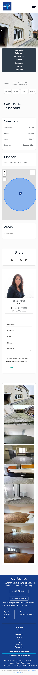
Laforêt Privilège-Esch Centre (12, 603)
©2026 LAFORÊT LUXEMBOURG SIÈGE (19, 660)
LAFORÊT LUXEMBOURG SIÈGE (17, 583)
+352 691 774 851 (20, 308)
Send (11, 367)
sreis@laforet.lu (20, 311)
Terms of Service (17, 672)
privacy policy (11, 361)
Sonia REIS (19, 301)
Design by (30, 666)
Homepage (7, 83)
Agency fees (25, 663)
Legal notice (14, 663)
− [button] (4, 174)
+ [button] (4, 171)
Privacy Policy (31, 670)
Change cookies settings (12, 666)
